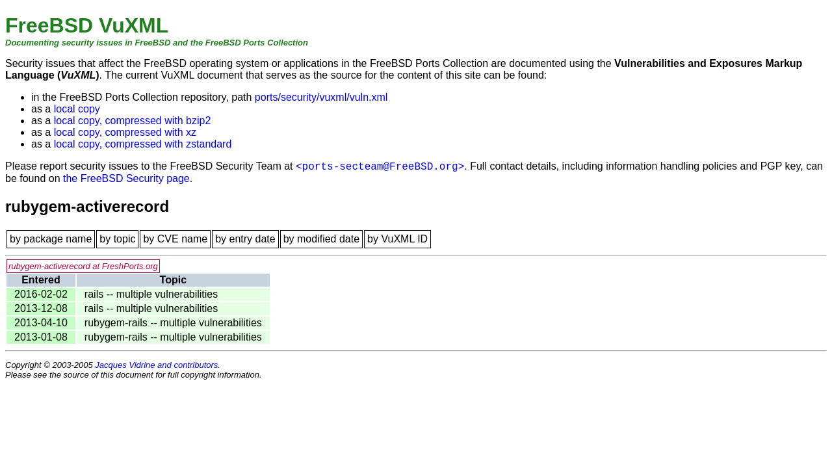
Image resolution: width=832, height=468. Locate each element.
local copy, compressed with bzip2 (132, 120)
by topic (117, 238)
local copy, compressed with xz (125, 132)
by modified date (321, 238)
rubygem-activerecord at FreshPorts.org (83, 266)
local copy (77, 108)
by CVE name (175, 238)
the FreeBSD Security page (126, 178)
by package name (51, 238)
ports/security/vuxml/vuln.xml (321, 97)
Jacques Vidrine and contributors (156, 365)
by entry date (245, 238)
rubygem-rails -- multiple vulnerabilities (173, 322)
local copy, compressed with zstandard (143, 144)
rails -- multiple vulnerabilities (151, 294)
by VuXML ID (397, 238)
